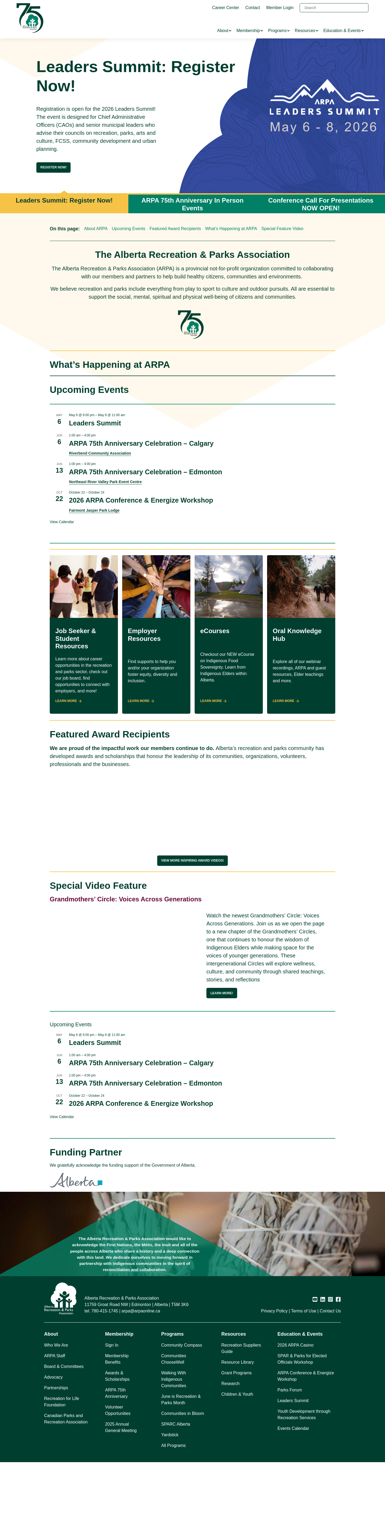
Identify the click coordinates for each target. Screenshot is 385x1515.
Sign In (111, 1398)
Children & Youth (237, 1447)
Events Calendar (293, 1481)
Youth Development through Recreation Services (304, 1467)
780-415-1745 (104, 1364)
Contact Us (330, 1364)
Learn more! (221, 993)
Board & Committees (64, 1419)
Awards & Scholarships (117, 1428)
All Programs (173, 1498)
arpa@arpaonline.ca (141, 1364)
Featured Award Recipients (175, 228)
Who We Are (56, 1398)
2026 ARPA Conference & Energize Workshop (141, 500)
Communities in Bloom (182, 1466)
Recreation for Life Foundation (61, 1454)
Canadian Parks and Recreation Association (66, 1471)
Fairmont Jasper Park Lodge (94, 510)
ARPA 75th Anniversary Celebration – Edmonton (145, 472)
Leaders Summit (95, 423)
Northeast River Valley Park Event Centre (105, 482)
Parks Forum (290, 1443)
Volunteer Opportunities (117, 1463)
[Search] (334, 7)
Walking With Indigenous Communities (173, 1432)
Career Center (225, 8)
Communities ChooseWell (173, 1411)
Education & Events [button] (300, 1387)
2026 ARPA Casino (296, 1398)
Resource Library (237, 1415)
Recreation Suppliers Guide (241, 1401)
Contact (252, 8)
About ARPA (95, 228)
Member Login (280, 8)
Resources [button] (233, 1387)
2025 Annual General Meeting (121, 1480)
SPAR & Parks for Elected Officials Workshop (302, 1411)
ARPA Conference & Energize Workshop (306, 1428)
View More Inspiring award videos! (192, 860)
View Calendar (62, 522)
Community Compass (181, 1398)
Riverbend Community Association (100, 453)
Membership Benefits (117, 1411)
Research (230, 1436)
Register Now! (53, 167)
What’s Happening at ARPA (231, 228)
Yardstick (170, 1487)
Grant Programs (236, 1425)
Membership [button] (119, 1387)
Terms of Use (303, 1364)
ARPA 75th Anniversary (116, 1446)
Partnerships (56, 1440)
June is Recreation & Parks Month (181, 1452)
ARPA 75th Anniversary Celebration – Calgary (141, 443)
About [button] (51, 1387)
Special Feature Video (282, 228)
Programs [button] (172, 1387)
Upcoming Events (128, 228)
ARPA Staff (54, 1408)
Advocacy (53, 1430)
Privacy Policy (274, 1364)
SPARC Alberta (175, 1477)
